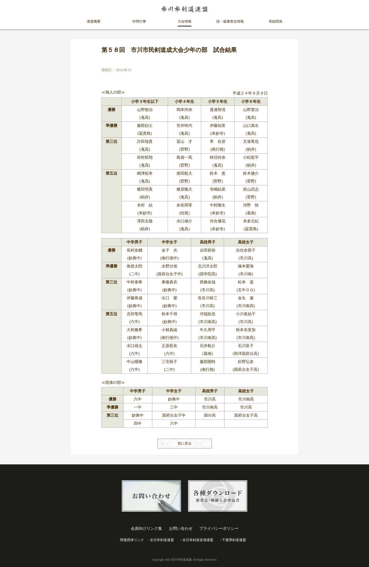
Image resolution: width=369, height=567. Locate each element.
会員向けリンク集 (146, 528)
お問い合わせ (180, 528)
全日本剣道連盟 (162, 540)
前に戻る (184, 443)
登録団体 (275, 21)
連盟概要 (94, 21)
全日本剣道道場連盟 (197, 540)
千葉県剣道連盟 (234, 540)
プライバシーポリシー (218, 528)
